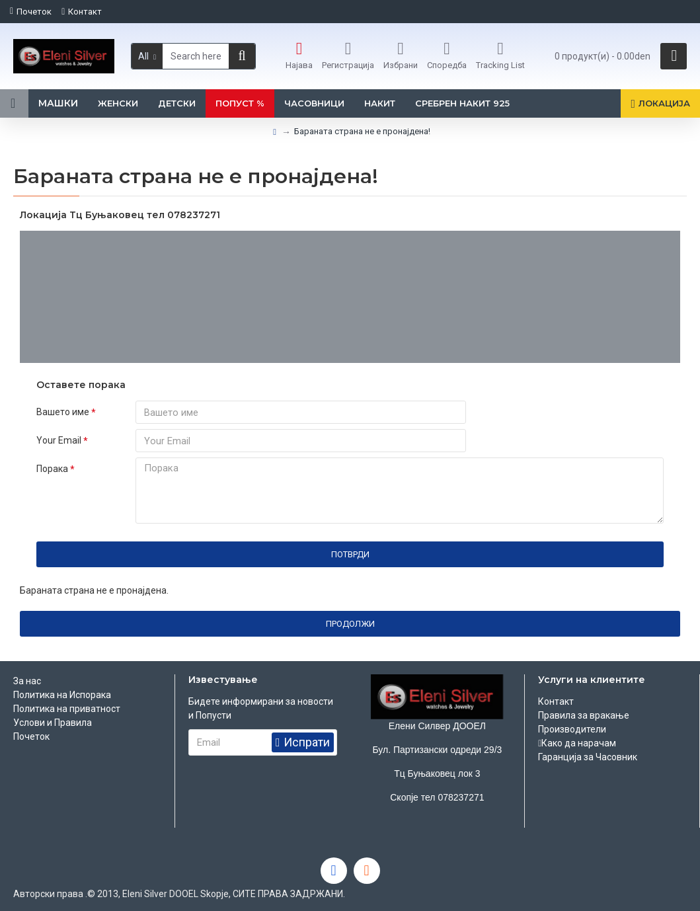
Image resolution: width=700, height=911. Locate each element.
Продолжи (350, 628)
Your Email (58, 442)
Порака (52, 472)
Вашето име (62, 412)
